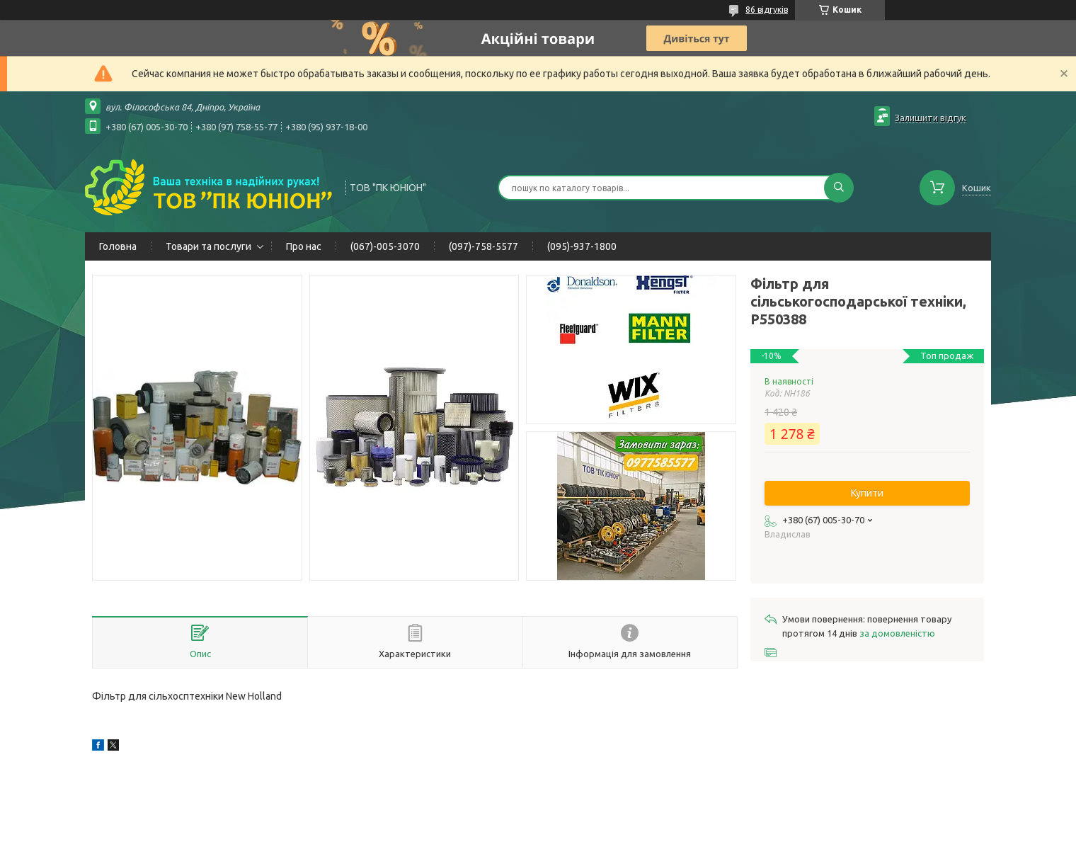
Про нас (303, 246)
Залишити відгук (930, 118)
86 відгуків (766, 9)
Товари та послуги (208, 246)
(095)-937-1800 (582, 246)
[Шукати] (839, 188)
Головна (118, 246)
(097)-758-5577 (483, 246)
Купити (867, 493)
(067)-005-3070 (385, 246)
